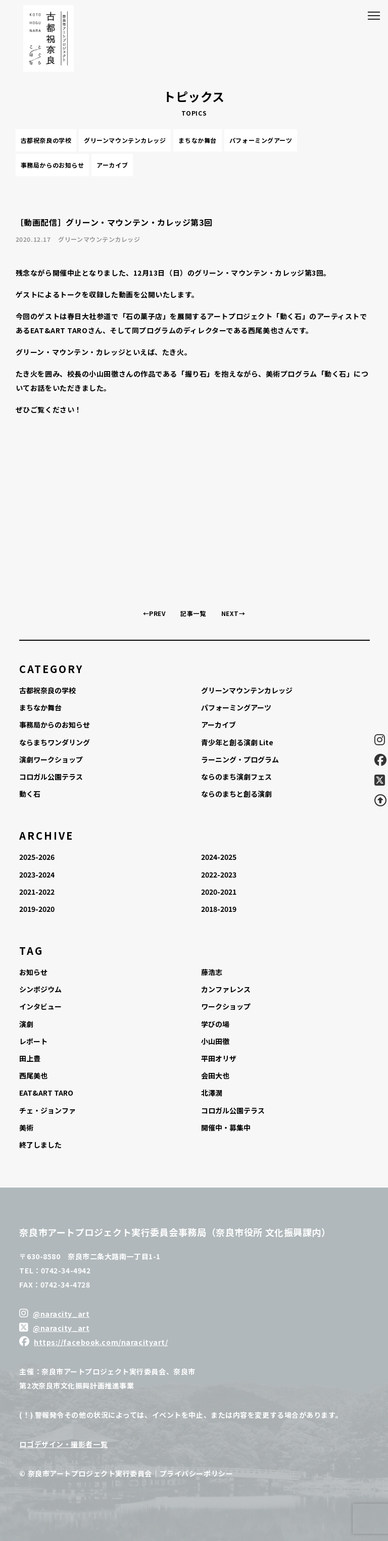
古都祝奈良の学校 (46, 140)
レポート (33, 1041)
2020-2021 (218, 892)
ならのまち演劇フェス (236, 777)
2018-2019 (218, 909)
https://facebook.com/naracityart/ (101, 1342)
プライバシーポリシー (196, 1473)
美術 (26, 1127)
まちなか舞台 (197, 140)
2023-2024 (37, 874)
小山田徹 (215, 1041)
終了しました (40, 1145)
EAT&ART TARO (46, 1093)
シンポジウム (40, 989)
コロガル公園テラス (51, 777)
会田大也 (215, 1075)
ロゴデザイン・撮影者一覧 (63, 1444)
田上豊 (29, 1058)
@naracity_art (61, 1314)
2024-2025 (218, 857)
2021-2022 (37, 892)
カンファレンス (226, 989)
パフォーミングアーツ (261, 140)
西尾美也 (33, 1075)
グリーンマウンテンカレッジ (125, 140)
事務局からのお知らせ (52, 165)
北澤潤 (211, 1093)
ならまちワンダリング (54, 742)
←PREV (154, 613)
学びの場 (215, 1024)
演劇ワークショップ (51, 759)
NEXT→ (233, 613)
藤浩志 (211, 972)
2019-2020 (37, 909)
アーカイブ (112, 165)
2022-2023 (218, 874)
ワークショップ (226, 1006)
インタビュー (40, 1006)
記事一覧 (193, 613)
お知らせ (33, 972)
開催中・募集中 (226, 1127)
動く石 (29, 794)
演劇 (26, 1024)
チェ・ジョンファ (47, 1110)
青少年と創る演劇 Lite (237, 742)
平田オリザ (218, 1058)
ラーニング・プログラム (240, 759)
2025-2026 (37, 857)
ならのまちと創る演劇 (236, 794)
